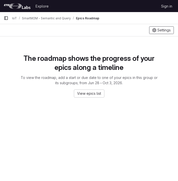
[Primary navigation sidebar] (6, 18)
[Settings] (161, 30)
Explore (42, 6)
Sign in (166, 6)
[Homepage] (17, 6)
